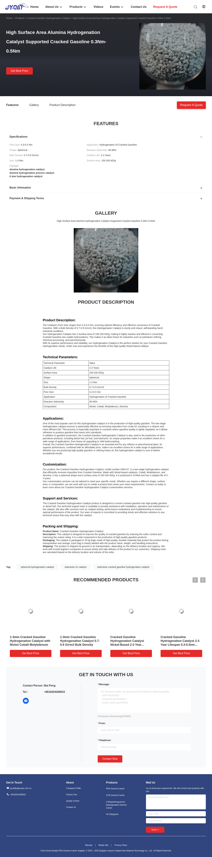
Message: (104, 684)
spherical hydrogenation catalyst (37, 567)
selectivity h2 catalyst (76, 567)
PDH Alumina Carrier (115, 788)
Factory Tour (71, 794)
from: (102, 723)
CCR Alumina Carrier (115, 795)
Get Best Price (19, 70)
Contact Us (71, 807)
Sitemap (88, 845)
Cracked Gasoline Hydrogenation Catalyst (48, 18)
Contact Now (110, 758)
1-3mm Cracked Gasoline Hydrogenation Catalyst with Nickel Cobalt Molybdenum (30, 640)
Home (9, 18)
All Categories (112, 814)
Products (19, 18)
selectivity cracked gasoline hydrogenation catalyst (123, 567)
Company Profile (73, 788)
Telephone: (105, 740)
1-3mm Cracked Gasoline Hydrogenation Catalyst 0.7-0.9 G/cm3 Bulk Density (80, 640)
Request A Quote (191, 104)
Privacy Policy (121, 845)
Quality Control (72, 801)
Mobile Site (103, 845)
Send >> (155, 830)
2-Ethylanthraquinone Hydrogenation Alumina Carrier (116, 805)
